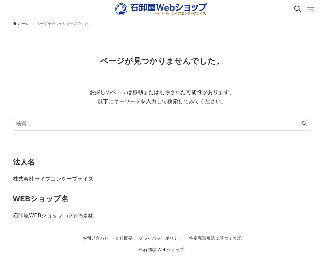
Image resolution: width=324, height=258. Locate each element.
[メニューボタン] (310, 9)
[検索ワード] (162, 124)
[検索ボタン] (297, 9)
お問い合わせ (95, 238)
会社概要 (124, 238)
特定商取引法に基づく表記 (215, 238)
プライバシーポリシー (161, 238)
